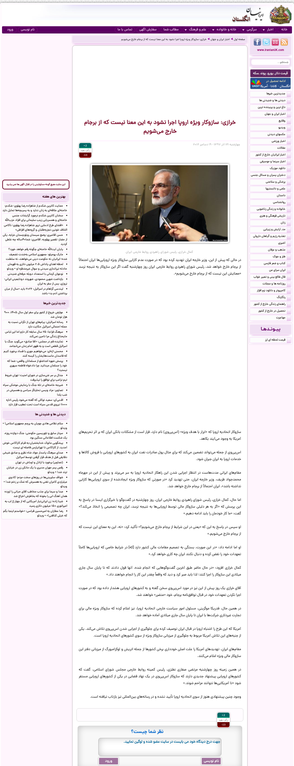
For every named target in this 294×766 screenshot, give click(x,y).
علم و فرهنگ (195, 29)
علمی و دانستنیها (278, 189)
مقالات (284, 148)
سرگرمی (249, 29)
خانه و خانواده (224, 29)
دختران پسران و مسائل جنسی (271, 175)
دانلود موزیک (280, 168)
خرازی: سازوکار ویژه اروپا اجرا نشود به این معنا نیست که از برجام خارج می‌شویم (163, 40)
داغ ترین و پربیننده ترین (274, 107)
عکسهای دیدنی (279, 134)
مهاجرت (283, 318)
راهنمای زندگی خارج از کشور (272, 304)
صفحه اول (239, 40)
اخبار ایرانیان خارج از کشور (273, 155)
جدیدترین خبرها (278, 94)
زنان (286, 223)
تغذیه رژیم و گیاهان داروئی (272, 236)
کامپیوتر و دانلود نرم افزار (274, 291)
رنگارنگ (284, 297)
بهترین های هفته (54, 197)
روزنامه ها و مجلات (277, 284)
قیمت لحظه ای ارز (278, 340)
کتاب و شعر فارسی (277, 263)
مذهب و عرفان (279, 250)
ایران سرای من (280, 270)
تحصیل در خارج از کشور (274, 311)
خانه (284, 29)
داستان (284, 195)
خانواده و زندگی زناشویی (274, 209)
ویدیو (284, 128)
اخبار (268, 29)
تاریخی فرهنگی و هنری (275, 216)
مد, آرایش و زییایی (277, 229)
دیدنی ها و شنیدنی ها (275, 100)
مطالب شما (171, 29)
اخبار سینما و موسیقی (275, 162)
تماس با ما (125, 29)
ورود (10, 29)
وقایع (285, 121)
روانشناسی (282, 202)
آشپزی (284, 243)
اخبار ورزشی (281, 141)
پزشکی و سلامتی (278, 182)
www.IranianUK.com (270, 50)
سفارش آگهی (147, 29)
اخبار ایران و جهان (220, 40)
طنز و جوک (282, 257)
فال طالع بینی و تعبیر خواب (272, 277)
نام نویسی (28, 29)
